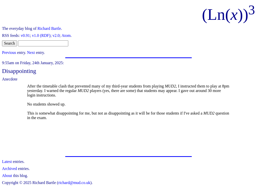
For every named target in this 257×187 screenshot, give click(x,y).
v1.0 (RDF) (41, 35)
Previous (9, 52)
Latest (7, 161)
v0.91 (25, 35)
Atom (66, 35)
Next (31, 52)
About (7, 175)
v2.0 (55, 35)
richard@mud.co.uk (74, 182)
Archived (9, 168)
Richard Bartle (49, 28)
